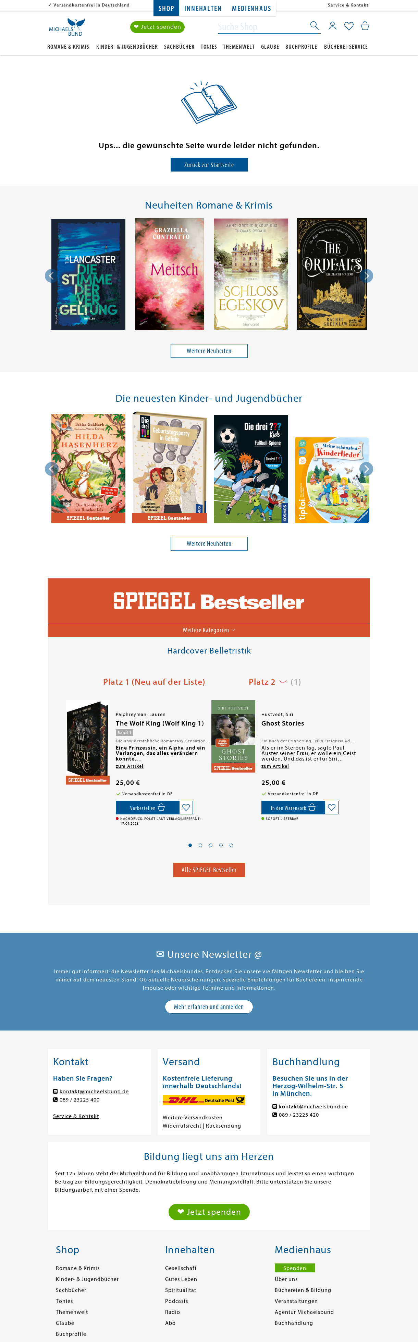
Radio (172, 1312)
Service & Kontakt (348, 5)
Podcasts (176, 1301)
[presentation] (52, 276)
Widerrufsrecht (182, 1126)
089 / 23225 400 (80, 1100)
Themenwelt (239, 46)
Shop (166, 8)
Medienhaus (251, 8)
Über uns (286, 1279)
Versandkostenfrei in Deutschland (91, 5)
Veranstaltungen (296, 1301)
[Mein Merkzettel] (349, 26)
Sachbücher (179, 46)
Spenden (294, 1268)
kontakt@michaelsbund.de (94, 1091)
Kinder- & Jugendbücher (127, 46)
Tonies (209, 46)
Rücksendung (223, 1126)
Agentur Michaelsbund (304, 1312)
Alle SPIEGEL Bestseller (209, 870)
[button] (190, 845)
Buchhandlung (294, 1323)
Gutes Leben (181, 1279)
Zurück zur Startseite (209, 165)
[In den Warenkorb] (293, 807)
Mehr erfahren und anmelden (209, 1007)
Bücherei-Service (346, 46)
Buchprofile (301, 46)
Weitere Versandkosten (193, 1118)
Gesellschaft (181, 1268)
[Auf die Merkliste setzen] (186, 807)
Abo (170, 1323)
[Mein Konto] (332, 26)
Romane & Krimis (68, 46)
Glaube (270, 46)
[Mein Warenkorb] (365, 26)
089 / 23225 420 (299, 1115)
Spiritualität (180, 1290)
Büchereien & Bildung (303, 1290)
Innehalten (203, 8)
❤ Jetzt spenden (157, 27)
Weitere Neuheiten (209, 351)
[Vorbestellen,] (147, 807)
